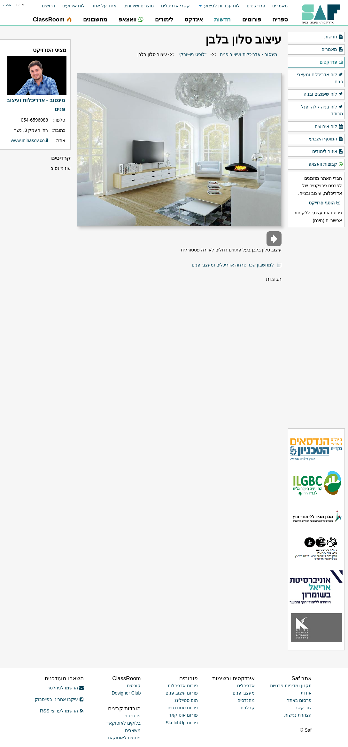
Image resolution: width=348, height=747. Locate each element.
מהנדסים (246, 700)
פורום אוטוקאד (183, 715)
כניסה (7, 4)
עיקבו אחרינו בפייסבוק (59, 699)
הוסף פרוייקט (325, 203)
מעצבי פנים (244, 692)
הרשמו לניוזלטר (65, 688)
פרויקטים (331, 62)
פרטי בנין (132, 715)
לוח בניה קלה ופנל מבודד (322, 110)
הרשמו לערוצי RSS (62, 711)
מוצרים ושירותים (138, 5)
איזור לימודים (327, 151)
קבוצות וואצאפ (325, 164)
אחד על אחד (104, 5)
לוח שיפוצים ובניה (323, 94)
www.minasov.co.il (29, 140)
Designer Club (126, 692)
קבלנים (248, 707)
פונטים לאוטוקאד (124, 737)
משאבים (133, 730)
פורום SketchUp (181, 722)
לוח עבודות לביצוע (222, 5)
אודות (306, 692)
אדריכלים (246, 685)
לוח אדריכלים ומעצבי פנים (320, 77)
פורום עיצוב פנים (182, 692)
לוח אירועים (73, 5)
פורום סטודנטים (182, 707)
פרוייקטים (256, 5)
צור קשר (303, 707)
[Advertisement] (316, 328)
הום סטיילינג (186, 700)
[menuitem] (276, 6)
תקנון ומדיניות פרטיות (291, 685)
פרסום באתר (299, 700)
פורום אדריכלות (183, 685)
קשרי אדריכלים (175, 5)
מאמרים (280, 5)
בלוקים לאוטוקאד (123, 723)
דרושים (48, 5)
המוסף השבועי (326, 139)
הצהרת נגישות (298, 715)
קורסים (134, 685)
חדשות (333, 37)
